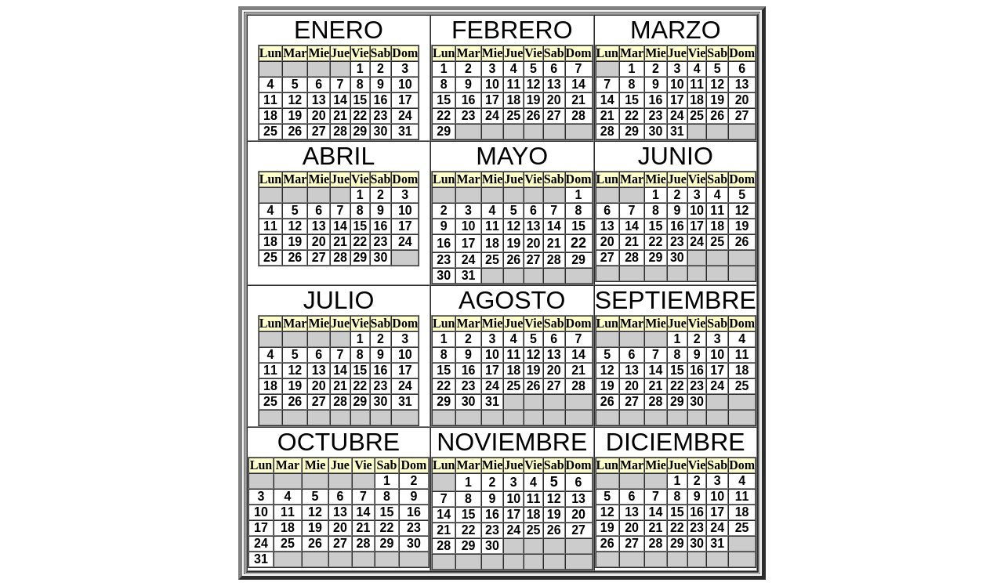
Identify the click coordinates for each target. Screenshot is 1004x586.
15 (360, 100)
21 (340, 115)
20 (319, 115)
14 (340, 100)
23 (381, 115)
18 (270, 115)
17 (405, 100)
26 (295, 131)
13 (319, 100)
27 (319, 131)
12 (295, 100)
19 (295, 115)
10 (405, 84)
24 (405, 115)
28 (340, 131)
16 (381, 100)
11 (270, 100)
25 (270, 131)
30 (381, 131)
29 (360, 131)
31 (405, 131)
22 (360, 115)
